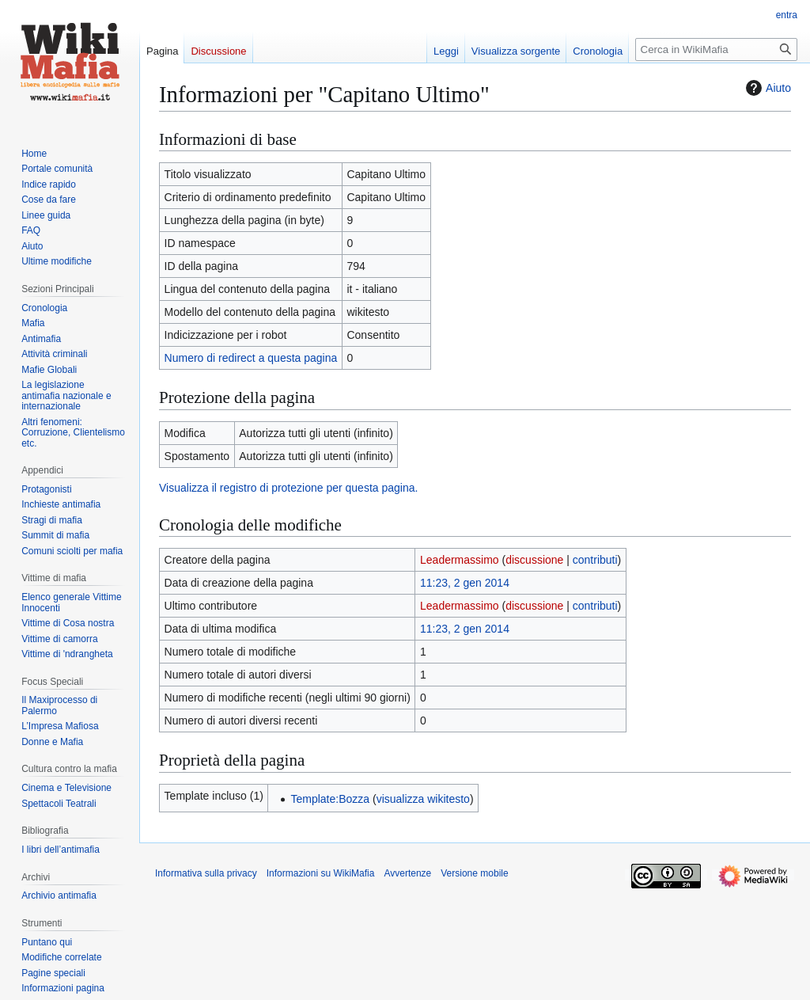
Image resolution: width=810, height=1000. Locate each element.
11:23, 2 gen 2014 (464, 582)
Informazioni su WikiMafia (321, 873)
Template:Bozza (329, 799)
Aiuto (766, 88)
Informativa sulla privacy (206, 873)
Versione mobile (474, 873)
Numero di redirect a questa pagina (251, 358)
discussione (534, 559)
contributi (595, 559)
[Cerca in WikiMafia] (716, 49)
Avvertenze (407, 873)
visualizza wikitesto (423, 799)
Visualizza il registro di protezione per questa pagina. (288, 487)
